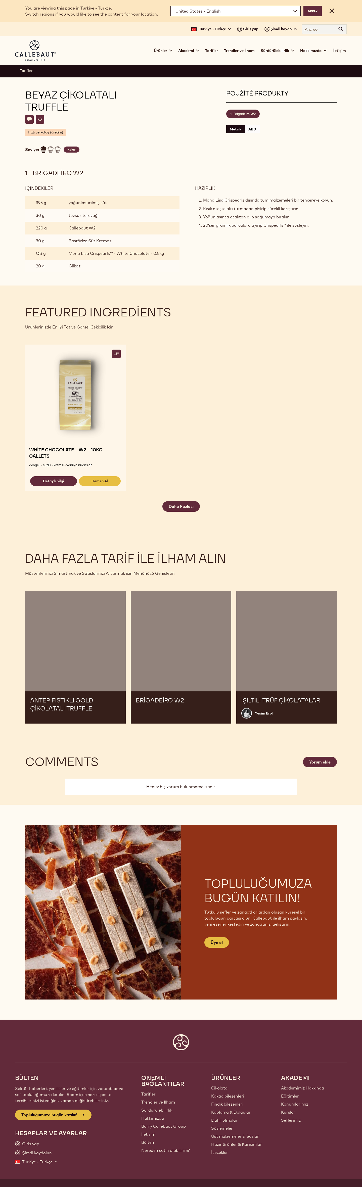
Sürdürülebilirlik (156, 1110)
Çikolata (219, 1087)
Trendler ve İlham (239, 50)
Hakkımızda (152, 1118)
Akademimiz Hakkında (302, 1087)
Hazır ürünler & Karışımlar (236, 1144)
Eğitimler (290, 1096)
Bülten (147, 1142)
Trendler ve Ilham (158, 1102)
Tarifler (211, 50)
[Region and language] (235, 11)
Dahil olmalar (224, 1120)
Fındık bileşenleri (227, 1104)
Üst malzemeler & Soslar (235, 1136)
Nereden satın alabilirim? (165, 1150)
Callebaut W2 (82, 227)
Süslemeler (222, 1128)
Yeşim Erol (264, 713)
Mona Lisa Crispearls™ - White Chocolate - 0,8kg (116, 253)
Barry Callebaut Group (163, 1126)
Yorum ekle (320, 762)
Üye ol (217, 942)
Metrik (235, 129)
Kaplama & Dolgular (231, 1112)
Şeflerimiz (291, 1120)
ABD (252, 129)
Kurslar (288, 1112)
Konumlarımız (294, 1104)
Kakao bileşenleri (227, 1096)
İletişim (339, 50)
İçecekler (219, 1152)
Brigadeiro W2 (245, 114)
